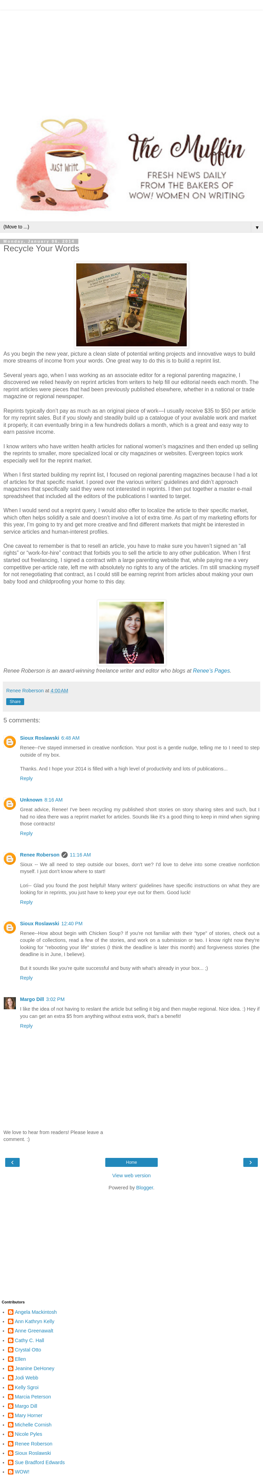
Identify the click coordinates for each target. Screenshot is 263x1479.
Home (131, 1162)
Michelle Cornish (33, 1424)
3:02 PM (55, 999)
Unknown (31, 800)
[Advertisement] (131, 58)
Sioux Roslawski (39, 738)
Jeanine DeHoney (34, 1368)
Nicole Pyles (28, 1434)
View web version (131, 1175)
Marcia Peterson (33, 1397)
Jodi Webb (26, 1377)
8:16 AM (54, 800)
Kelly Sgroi (27, 1387)
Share (15, 701)
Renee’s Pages (211, 671)
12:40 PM (72, 923)
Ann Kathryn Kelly (34, 1321)
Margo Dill (32, 999)
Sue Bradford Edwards (40, 1462)
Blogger (144, 1187)
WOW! (22, 1472)
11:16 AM (80, 855)
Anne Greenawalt (34, 1330)
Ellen (20, 1359)
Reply (26, 778)
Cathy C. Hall (29, 1340)
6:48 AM (70, 738)
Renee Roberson (39, 855)
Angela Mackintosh (36, 1312)
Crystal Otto (28, 1349)
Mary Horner (28, 1415)
